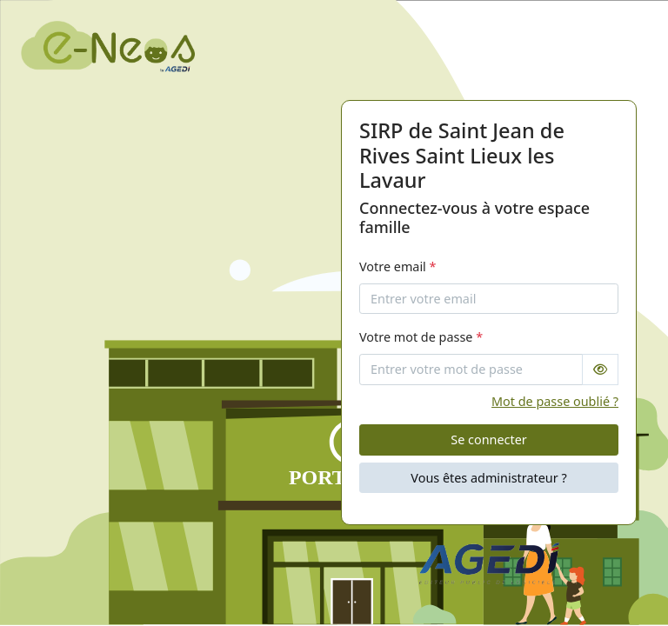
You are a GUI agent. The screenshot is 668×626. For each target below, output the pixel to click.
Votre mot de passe (421, 337)
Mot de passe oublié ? (554, 401)
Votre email (398, 266)
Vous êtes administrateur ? (488, 478)
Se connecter (488, 439)
